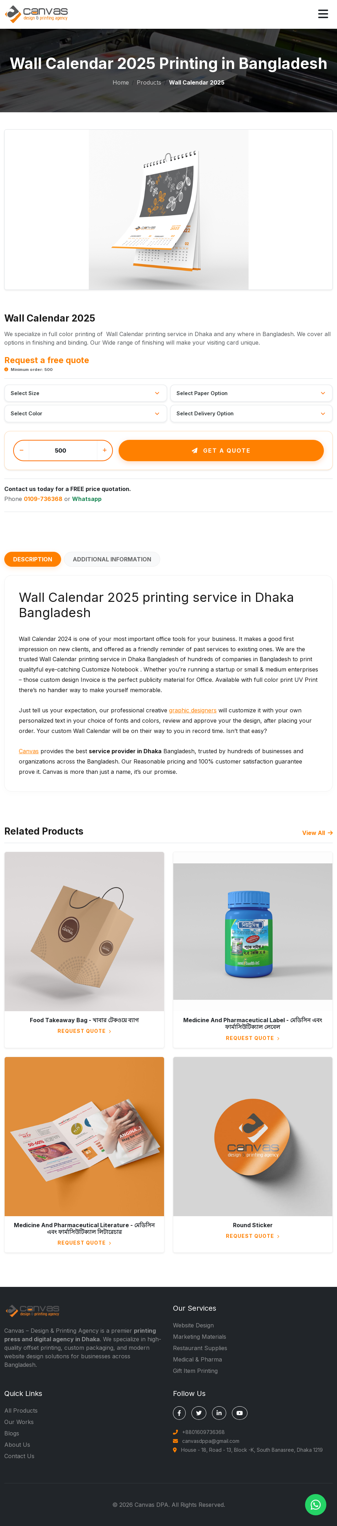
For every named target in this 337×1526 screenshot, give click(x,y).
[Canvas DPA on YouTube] (240, 1413)
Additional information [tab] (112, 559)
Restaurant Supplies (200, 1348)
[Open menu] (323, 14)
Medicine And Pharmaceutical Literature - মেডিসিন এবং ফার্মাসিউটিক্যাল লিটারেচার (84, 1228)
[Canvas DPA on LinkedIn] (219, 1413)
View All (317, 832)
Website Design (193, 1325)
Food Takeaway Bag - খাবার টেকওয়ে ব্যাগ (84, 1020)
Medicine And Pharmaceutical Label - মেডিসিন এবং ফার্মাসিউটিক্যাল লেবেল (252, 1023)
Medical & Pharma (197, 1359)
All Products (21, 1410)
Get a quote (221, 450)
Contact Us (19, 1456)
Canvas (29, 751)
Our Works (19, 1421)
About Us (17, 1444)
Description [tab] (32, 559)
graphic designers (193, 710)
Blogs (11, 1433)
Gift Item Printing (195, 1370)
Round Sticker (253, 1225)
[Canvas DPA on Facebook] (179, 1413)
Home (121, 82)
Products (149, 82)
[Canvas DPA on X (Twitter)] (198, 1413)
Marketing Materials (199, 1336)
